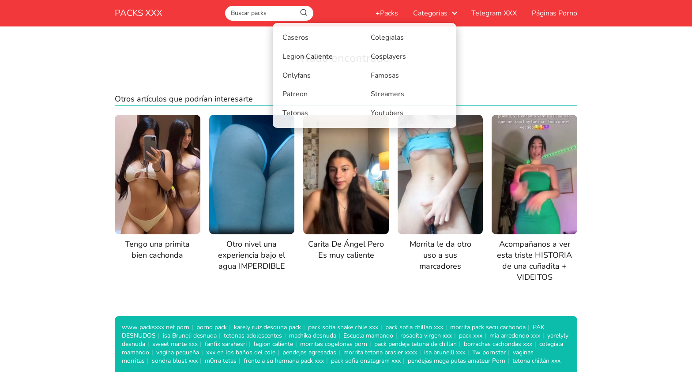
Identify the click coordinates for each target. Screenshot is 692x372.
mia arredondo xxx (514, 335)
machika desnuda (312, 335)
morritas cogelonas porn (333, 344)
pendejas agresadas (309, 352)
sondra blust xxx (175, 361)
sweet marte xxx (175, 344)
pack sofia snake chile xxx (343, 327)
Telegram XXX (494, 13)
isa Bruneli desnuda (190, 335)
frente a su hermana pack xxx (284, 361)
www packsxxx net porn (155, 327)
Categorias (430, 13)
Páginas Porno (554, 13)
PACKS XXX (138, 13)
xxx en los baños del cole (240, 352)
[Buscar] (303, 13)
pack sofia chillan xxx (414, 327)
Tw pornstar (489, 352)
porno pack (211, 327)
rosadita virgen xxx (426, 335)
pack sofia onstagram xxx (366, 361)
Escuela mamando (368, 335)
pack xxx (470, 335)
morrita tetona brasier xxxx (380, 352)
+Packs (387, 13)
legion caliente (273, 344)
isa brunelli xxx (444, 352)
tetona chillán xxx (536, 361)
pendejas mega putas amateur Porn (456, 361)
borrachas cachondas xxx (498, 344)
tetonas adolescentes (253, 335)
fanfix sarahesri (226, 344)
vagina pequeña (177, 352)
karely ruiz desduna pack (267, 327)
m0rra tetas (221, 361)
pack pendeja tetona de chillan (415, 344)
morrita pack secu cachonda (488, 327)
